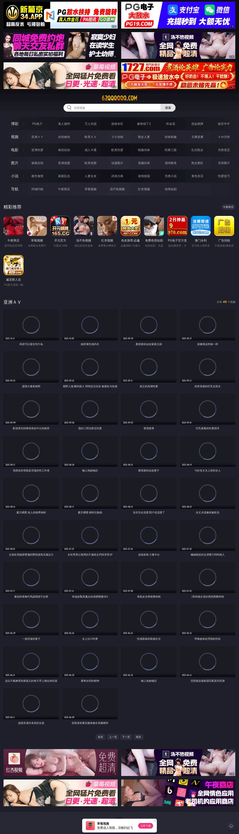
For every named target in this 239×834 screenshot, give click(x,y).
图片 (14, 162)
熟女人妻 (144, 137)
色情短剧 (171, 189)
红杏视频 (144, 189)
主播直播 (197, 137)
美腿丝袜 (144, 163)
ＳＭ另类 (224, 137)
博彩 (14, 123)
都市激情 (37, 176)
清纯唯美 (171, 163)
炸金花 (170, 124)
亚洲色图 (64, 163)
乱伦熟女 (197, 150)
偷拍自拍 (64, 150)
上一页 (113, 737)
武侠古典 (117, 176)
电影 (14, 149)
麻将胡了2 (144, 124)
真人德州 (64, 124)
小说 (14, 175)
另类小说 (171, 176)
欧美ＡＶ (91, 137)
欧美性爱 (117, 150)
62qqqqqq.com (119, 98)
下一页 (126, 737)
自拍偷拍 (64, 137)
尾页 (138, 737)
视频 (14, 136)
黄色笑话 (197, 176)
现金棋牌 (197, 124)
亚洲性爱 (37, 150)
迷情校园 (144, 176)
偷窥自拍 (37, 163)
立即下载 (145, 825)
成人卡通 (91, 150)
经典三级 (171, 150)
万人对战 (91, 124)
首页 (100, 737)
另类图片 (224, 163)
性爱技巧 (224, 176)
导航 (14, 188)
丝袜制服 (171, 137)
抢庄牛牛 (224, 124)
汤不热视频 (117, 189)
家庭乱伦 (64, 176)
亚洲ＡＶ (37, 137)
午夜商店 (64, 189)
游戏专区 (117, 124)
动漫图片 (117, 163)
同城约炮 (37, 189)
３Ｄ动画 (117, 137)
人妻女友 (91, 176)
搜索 (168, 108)
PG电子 (37, 124)
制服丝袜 (144, 150)
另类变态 (224, 150)
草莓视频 (91, 189)
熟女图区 (197, 163)
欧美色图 (91, 163)
